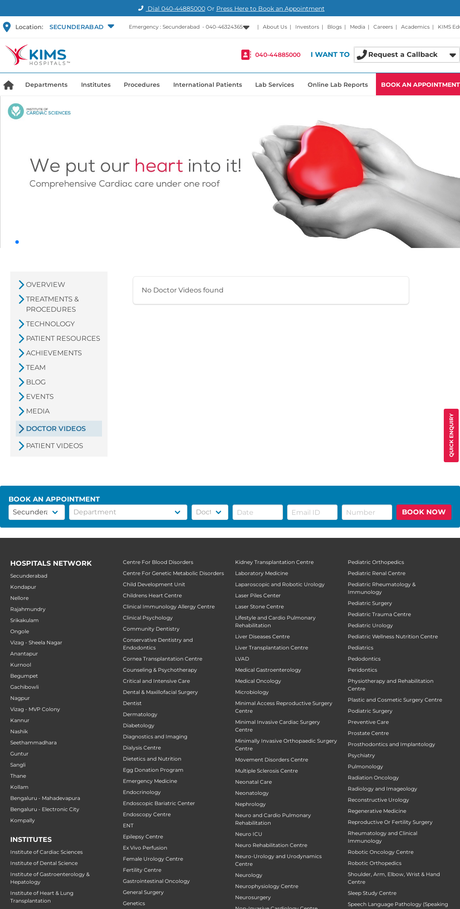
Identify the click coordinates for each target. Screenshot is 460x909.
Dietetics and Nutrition (152, 759)
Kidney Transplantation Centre (274, 562)
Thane (18, 776)
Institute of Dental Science (44, 863)
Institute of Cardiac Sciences (46, 852)
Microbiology (252, 692)
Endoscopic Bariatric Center (159, 803)
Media (357, 27)
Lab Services (274, 85)
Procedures (142, 85)
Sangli (18, 764)
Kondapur (23, 587)
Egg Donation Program (153, 770)
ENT (128, 825)
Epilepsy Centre (143, 836)
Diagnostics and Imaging (155, 736)
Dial (170, 8)
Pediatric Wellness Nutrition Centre (393, 636)
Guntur (19, 753)
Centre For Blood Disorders (158, 562)
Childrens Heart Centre (152, 595)
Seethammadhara (33, 742)
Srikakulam (24, 620)
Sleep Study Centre (372, 893)
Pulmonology (365, 766)
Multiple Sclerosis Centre (266, 770)
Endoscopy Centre (147, 814)
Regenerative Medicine (377, 811)
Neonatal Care (253, 782)
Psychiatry (361, 755)
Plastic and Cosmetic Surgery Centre (395, 700)
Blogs (334, 27)
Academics (415, 27)
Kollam (19, 787)
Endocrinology (142, 792)
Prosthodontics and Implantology (391, 744)
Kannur (19, 720)
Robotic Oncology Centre (380, 852)
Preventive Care (368, 722)
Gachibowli (24, 687)
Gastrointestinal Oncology (156, 881)
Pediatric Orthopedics (376, 562)
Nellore (19, 598)
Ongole (19, 631)
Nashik (19, 731)
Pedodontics (364, 658)
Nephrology (250, 804)
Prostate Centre (368, 733)
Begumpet (24, 676)
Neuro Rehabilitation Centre (271, 845)
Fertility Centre (142, 870)
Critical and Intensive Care (156, 681)
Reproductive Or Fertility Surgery (390, 822)
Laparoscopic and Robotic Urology (280, 584)
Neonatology (252, 793)
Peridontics (362, 670)
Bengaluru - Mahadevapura (45, 798)
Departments (46, 85)
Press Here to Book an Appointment (270, 8)
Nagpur (20, 698)
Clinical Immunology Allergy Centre (169, 606)
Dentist (132, 703)
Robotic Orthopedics (375, 863)
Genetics (134, 903)
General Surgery (143, 892)
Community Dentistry (151, 629)
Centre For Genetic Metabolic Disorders (173, 573)
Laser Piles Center (258, 595)
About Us (275, 27)
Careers (383, 27)
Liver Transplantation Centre (271, 647)
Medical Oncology (258, 681)
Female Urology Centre (153, 859)
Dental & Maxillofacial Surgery (160, 692)
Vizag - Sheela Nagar (36, 642)
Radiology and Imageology (382, 788)
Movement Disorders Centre (271, 759)
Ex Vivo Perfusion (145, 847)
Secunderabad (28, 576)
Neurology (248, 875)
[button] (81, 27)
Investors (307, 27)
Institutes (96, 85)
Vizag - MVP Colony (35, 709)
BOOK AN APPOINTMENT (420, 85)
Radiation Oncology (373, 777)
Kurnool (20, 664)
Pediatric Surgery (370, 603)
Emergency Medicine (150, 781)
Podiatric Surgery (370, 711)
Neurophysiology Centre (266, 886)
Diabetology (138, 725)
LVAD (242, 658)
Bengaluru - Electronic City (44, 809)
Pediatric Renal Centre (376, 573)
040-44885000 (277, 55)
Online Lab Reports (338, 85)
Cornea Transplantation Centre (162, 658)
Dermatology (140, 714)
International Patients (207, 85)
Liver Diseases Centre (262, 636)
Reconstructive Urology (378, 800)
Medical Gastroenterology (268, 670)
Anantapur (24, 653)
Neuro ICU (248, 834)
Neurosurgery (253, 897)
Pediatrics (360, 647)
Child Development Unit (154, 584)
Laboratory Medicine (261, 573)
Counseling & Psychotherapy (160, 670)
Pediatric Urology (370, 625)
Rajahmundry (28, 609)
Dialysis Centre (142, 747)
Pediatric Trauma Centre (379, 614)
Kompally (22, 820)
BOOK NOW (424, 512)
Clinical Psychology (148, 617)
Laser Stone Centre (259, 606)
